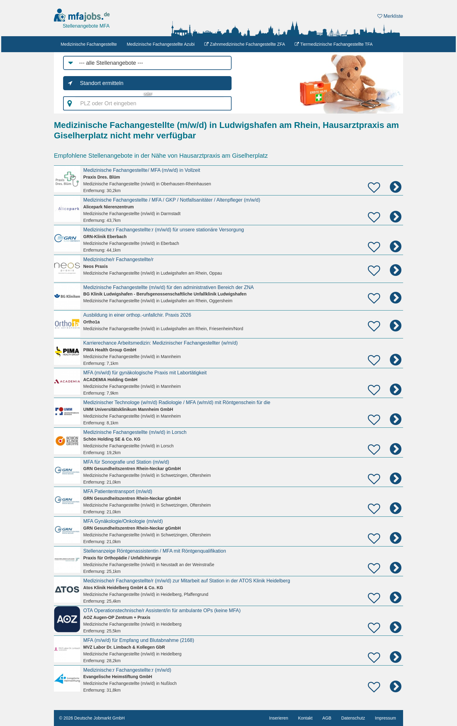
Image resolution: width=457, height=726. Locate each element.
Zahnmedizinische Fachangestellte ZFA (244, 44)
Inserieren (278, 718)
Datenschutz (353, 718)
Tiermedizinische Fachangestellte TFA (333, 44)
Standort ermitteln (101, 83)
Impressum (385, 718)
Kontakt (305, 718)
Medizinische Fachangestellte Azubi (161, 44)
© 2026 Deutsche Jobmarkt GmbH (92, 718)
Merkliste (390, 16)
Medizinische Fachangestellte (89, 44)
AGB (326, 718)
